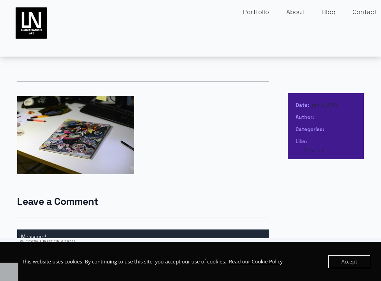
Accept (349, 261)
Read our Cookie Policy (256, 261)
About (295, 12)
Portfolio (256, 12)
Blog (328, 12)
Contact (365, 12)
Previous (313, 150)
